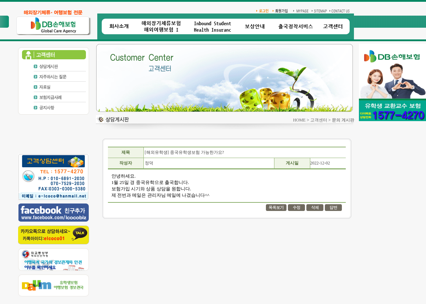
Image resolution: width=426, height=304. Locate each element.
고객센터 (318, 120)
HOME (299, 120)
